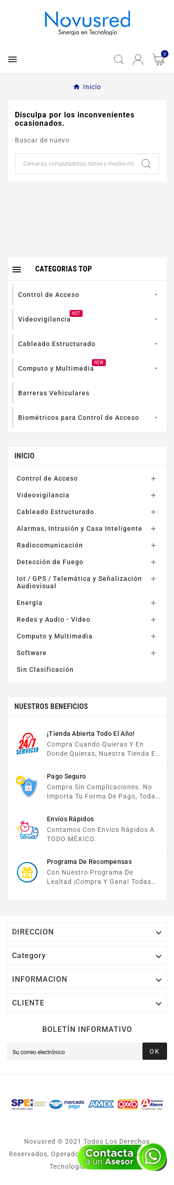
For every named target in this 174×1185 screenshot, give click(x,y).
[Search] (146, 164)
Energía (30, 602)
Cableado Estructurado (55, 511)
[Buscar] (75, 164)
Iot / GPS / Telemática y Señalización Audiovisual (79, 582)
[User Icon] (138, 59)
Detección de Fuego (50, 562)
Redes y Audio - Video (53, 619)
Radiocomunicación (50, 545)
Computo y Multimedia (55, 636)
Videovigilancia (43, 495)
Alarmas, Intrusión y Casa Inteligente (79, 528)
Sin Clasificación (45, 669)
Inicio (24, 455)
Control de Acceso (47, 478)
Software (32, 653)
